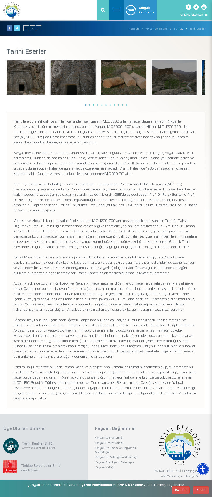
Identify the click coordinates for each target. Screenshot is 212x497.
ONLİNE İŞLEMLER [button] (193, 14)
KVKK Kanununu (131, 484)
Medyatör (192, 476)
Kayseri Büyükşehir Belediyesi (115, 462)
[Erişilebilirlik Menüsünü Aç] (203, 469)
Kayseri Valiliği (104, 467)
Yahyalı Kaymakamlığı (109, 437)
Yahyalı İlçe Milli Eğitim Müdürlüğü (116, 457)
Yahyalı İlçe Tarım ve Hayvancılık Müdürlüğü (116, 450)
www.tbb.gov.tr (30, 470)
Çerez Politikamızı (96, 484)
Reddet (201, 490)
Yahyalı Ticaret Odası (109, 443)
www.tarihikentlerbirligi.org (38, 448)
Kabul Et (181, 490)
